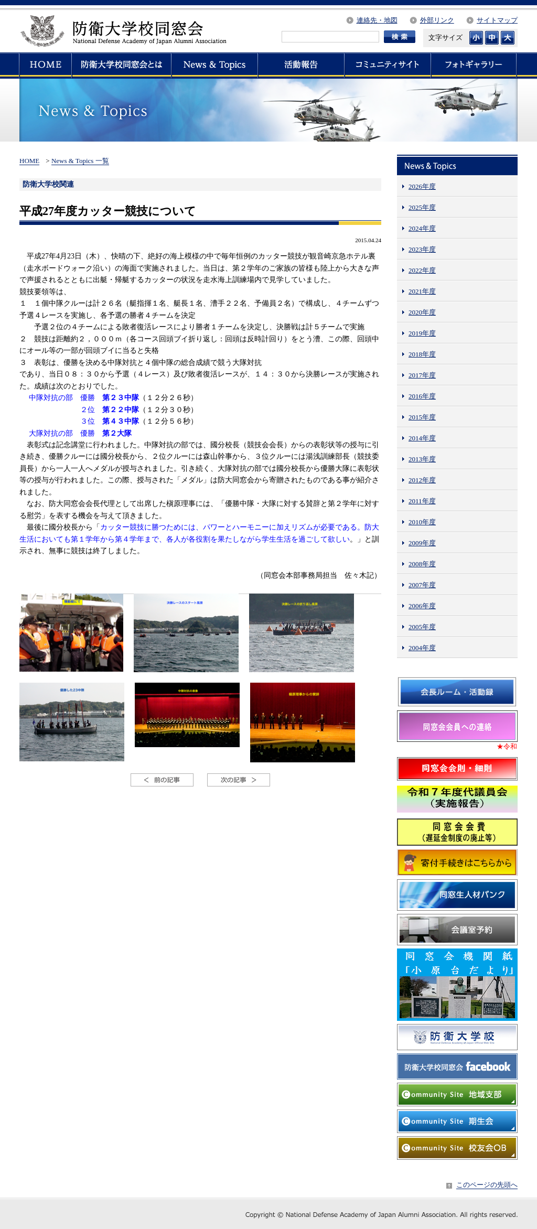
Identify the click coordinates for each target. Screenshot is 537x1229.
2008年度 (422, 564)
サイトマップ (497, 20)
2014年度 (422, 438)
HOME (29, 161)
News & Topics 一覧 (80, 161)
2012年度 (422, 480)
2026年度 (422, 186)
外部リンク (437, 20)
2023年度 (422, 249)
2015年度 (422, 417)
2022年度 (422, 270)
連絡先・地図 (377, 20)
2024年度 (422, 228)
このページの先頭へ (487, 1185)
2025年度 (422, 207)
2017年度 (422, 375)
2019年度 (422, 333)
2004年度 (422, 648)
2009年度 (422, 543)
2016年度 (422, 396)
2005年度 (422, 627)
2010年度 (422, 522)
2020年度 (422, 312)
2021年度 (422, 291)
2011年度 (422, 501)
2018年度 (422, 354)
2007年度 (422, 585)
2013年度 (422, 459)
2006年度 (422, 606)
